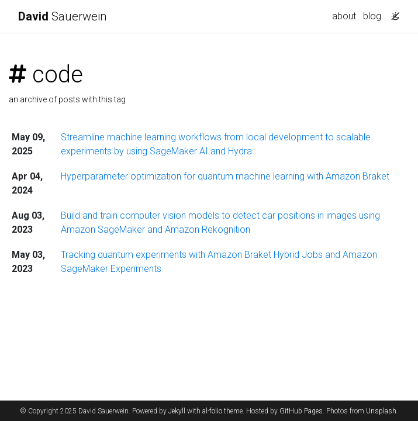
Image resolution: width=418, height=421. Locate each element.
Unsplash (381, 411)
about (344, 16)
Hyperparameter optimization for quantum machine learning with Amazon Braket (225, 176)
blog (372, 16)
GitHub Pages (301, 411)
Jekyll (176, 411)
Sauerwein (62, 16)
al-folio (212, 411)
